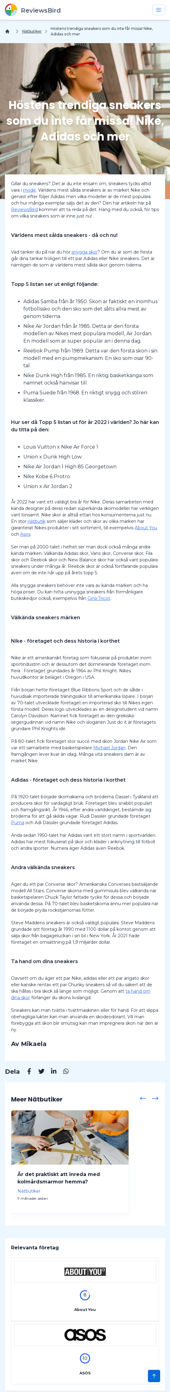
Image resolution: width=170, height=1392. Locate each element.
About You (146, 528)
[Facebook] (26, 1072)
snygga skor (84, 252)
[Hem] (8, 31)
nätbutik (36, 521)
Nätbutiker (32, 31)
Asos (25, 534)
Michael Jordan (109, 748)
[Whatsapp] (63, 1072)
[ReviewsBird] (33, 10)
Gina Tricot (98, 598)
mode (29, 190)
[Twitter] (38, 1072)
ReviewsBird (24, 209)
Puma (17, 822)
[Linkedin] (50, 1072)
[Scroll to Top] (154, 1376)
